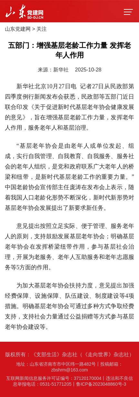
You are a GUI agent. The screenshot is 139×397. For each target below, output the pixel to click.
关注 (41, 29)
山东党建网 (18, 29)
